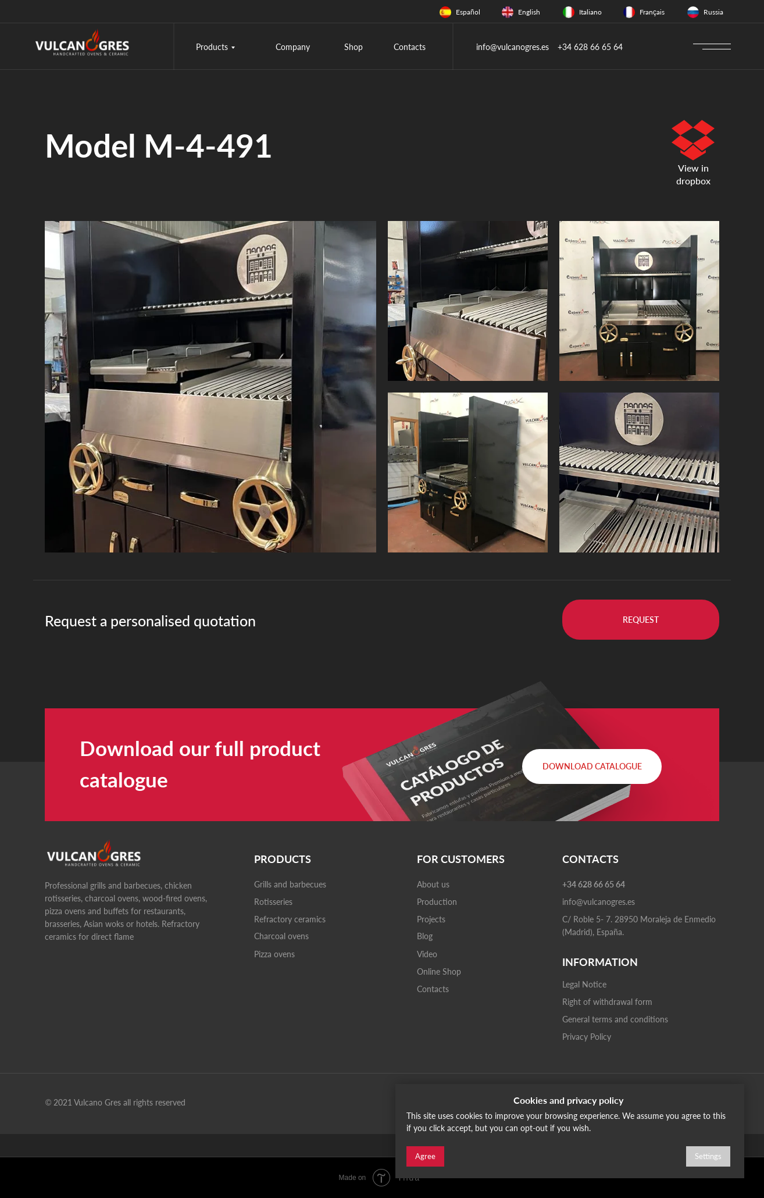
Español (468, 12)
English (529, 12)
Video (427, 954)
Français (652, 12)
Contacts (410, 47)
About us (433, 884)
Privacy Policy (586, 1037)
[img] (445, 12)
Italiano (590, 12)
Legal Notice (584, 984)
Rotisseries (273, 902)
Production (437, 902)
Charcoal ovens (281, 936)
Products (212, 47)
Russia (713, 12)
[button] (640, 620)
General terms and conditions (615, 1019)
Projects (431, 919)
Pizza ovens (274, 954)
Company (293, 47)
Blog (425, 936)
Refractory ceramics (290, 919)
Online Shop (439, 971)
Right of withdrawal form (607, 1002)
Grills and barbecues (290, 884)
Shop (353, 47)
